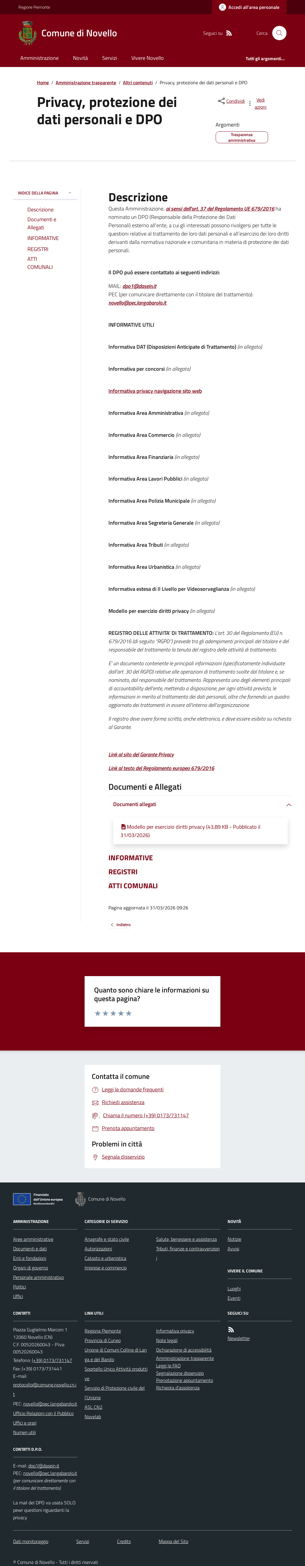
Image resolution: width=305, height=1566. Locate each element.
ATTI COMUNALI (133, 885)
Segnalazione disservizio (180, 1373)
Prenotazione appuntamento (184, 1380)
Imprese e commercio (106, 1267)
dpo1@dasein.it (139, 286)
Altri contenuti (138, 82)
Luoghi (234, 1288)
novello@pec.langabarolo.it (137, 303)
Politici (19, 1286)
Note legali (167, 1340)
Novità (80, 58)
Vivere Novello (147, 58)
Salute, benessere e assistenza (186, 1239)
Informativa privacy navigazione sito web (155, 391)
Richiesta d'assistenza (178, 1387)
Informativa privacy (175, 1330)
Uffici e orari (24, 1422)
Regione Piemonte (34, 7)
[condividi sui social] (231, 101)
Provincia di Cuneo (103, 1340)
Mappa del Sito (173, 1541)
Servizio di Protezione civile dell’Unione (115, 1392)
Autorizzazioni (98, 1248)
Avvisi (233, 1248)
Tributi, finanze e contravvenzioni (188, 1253)
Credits (124, 1541)
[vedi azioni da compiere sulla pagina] (257, 103)
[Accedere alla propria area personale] (249, 7)
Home (43, 82)
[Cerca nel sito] (277, 33)
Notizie (234, 1239)
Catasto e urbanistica (105, 1258)
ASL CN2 (93, 1407)
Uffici (18, 1296)
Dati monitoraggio (30, 1541)
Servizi (109, 58)
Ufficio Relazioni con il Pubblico (43, 1413)
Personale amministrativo (38, 1277)
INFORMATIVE (130, 857)
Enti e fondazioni (29, 1258)
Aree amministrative (33, 1239)
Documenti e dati (30, 1248)
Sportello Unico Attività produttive (116, 1373)
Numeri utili (24, 1432)
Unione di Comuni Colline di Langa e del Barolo (116, 1354)
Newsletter (239, 1338)
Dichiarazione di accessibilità (183, 1349)
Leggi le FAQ (168, 1365)
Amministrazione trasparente (86, 82)
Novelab (93, 1416)
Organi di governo (30, 1267)
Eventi (234, 1298)
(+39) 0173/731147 (52, 1360)
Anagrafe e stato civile (107, 1239)
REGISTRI (123, 871)
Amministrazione (39, 58)
